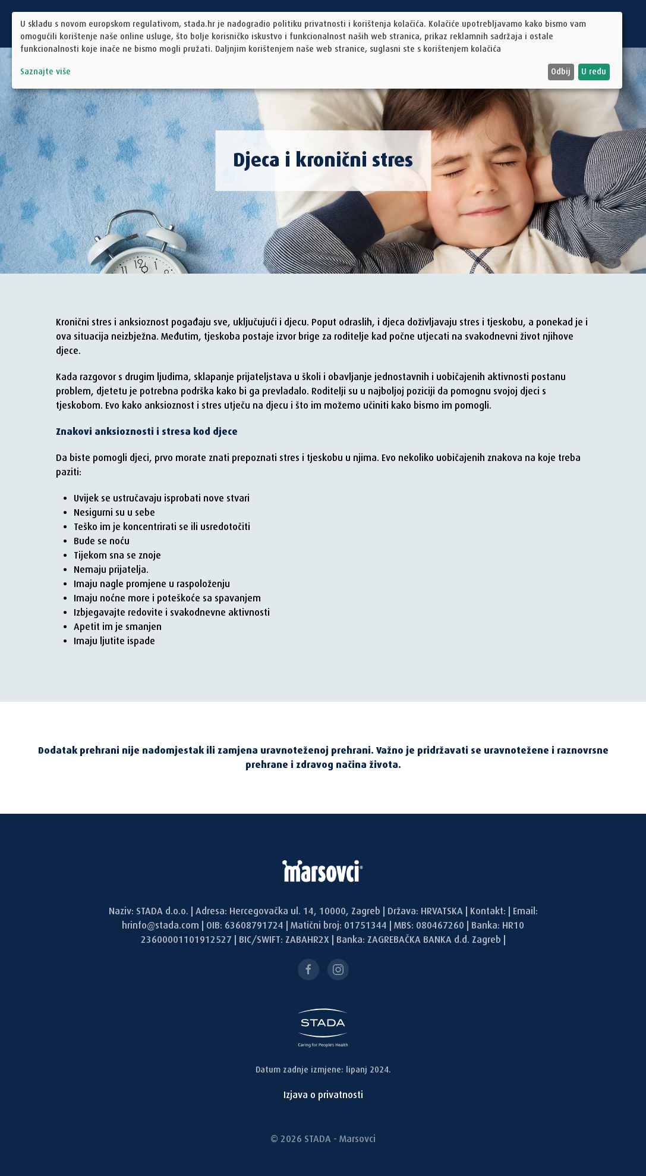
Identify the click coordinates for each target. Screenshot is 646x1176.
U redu (593, 71)
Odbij (561, 71)
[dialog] (317, 50)
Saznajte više (45, 71)
